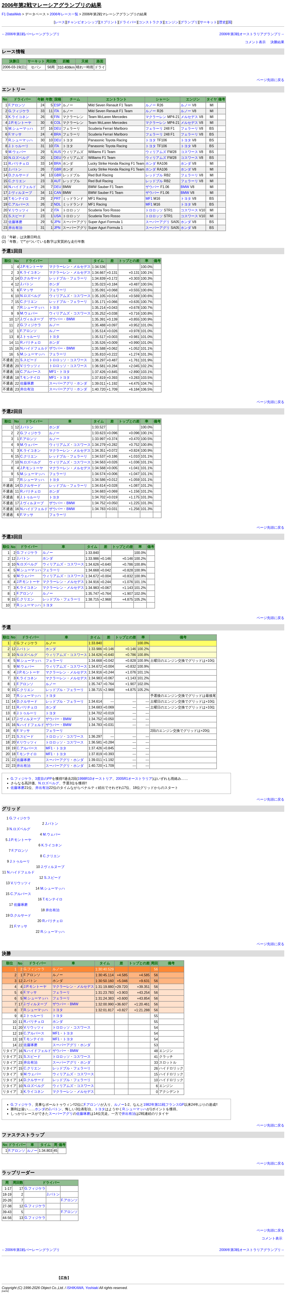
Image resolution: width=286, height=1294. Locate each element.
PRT (57, 198)
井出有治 (15, 228)
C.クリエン (17, 181)
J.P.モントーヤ (19, 122)
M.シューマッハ (20, 128)
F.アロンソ (16, 105)
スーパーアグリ (157, 222)
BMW (185, 187)
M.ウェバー (17, 152)
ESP (57, 105)
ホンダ (150, 163)
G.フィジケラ (18, 111)
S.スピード (17, 216)
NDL (57, 204)
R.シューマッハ (20, 140)
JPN (57, 222)
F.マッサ (14, 134)
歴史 (222, 22)
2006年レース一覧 (64, 14)
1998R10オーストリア (95, 778)
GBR (57, 169)
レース (60, 22)
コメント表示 (255, 42)
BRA (57, 134)
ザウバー (152, 187)
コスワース (189, 152)
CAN (57, 193)
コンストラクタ (151, 22)
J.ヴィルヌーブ (20, 193)
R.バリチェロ (18, 163)
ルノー (150, 105)
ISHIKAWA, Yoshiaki (82, 1288)
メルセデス (189, 117)
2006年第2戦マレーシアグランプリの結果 (51, 5)
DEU (57, 128)
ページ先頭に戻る (270, 80)
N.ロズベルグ (18, 158)
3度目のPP (43, 778)
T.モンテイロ (18, 198)
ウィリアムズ (155, 152)
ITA (56, 111)
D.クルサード (18, 175)
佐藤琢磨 (15, 222)
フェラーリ (154, 128)
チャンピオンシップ (82, 22)
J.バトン (14, 169)
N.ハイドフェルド (22, 187)
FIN (56, 117)
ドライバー (128, 22)
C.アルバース (18, 204)
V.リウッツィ (18, 210)
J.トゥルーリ (18, 146)
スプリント (108, 22)
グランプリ (189, 22)
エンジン (172, 22)
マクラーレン (155, 117)
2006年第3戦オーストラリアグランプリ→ (251, 34)
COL (57, 122)
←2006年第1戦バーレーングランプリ (31, 34)
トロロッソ (154, 210)
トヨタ (150, 140)
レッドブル (154, 175)
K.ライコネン (18, 117)
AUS (57, 152)
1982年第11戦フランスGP (163, 1104)
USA (57, 216)
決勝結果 (277, 42)
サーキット (208, 22)
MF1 (148, 198)
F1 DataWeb (11, 14)
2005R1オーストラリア (134, 778)
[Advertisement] (150, 1269)
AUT (57, 181)
